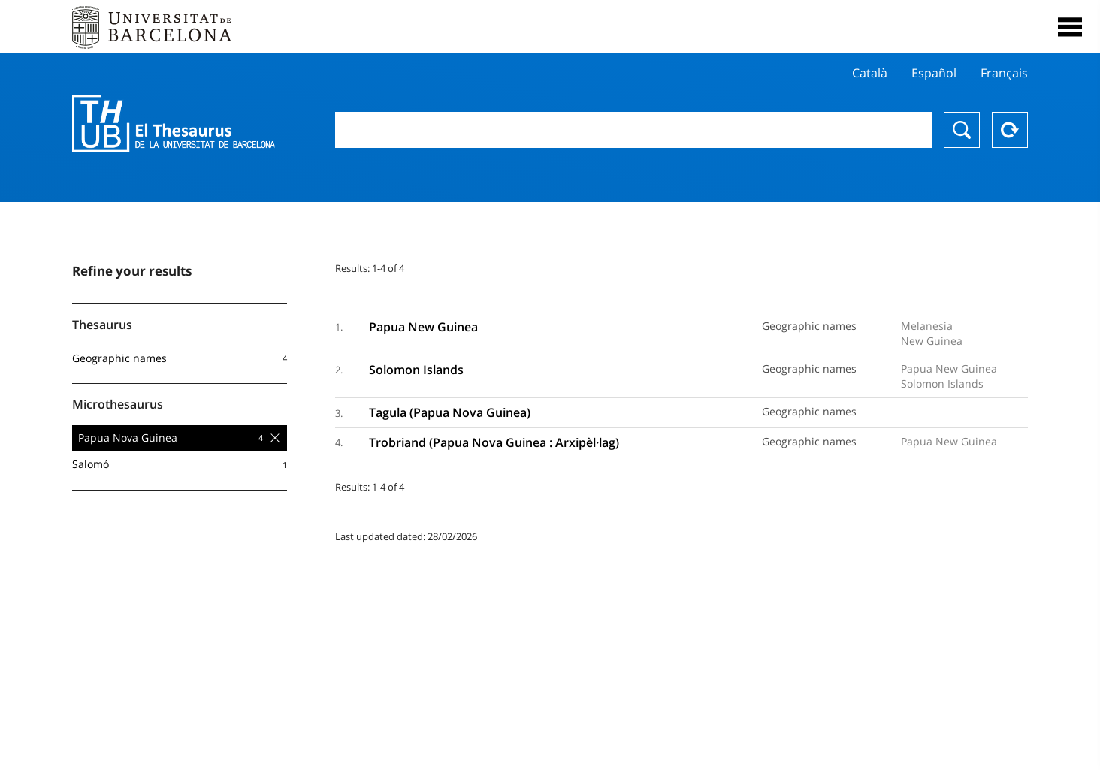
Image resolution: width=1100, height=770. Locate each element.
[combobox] (633, 130)
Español (933, 73)
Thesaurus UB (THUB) (173, 124)
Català (869, 73)
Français (1004, 73)
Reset (1010, 130)
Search (962, 130)
